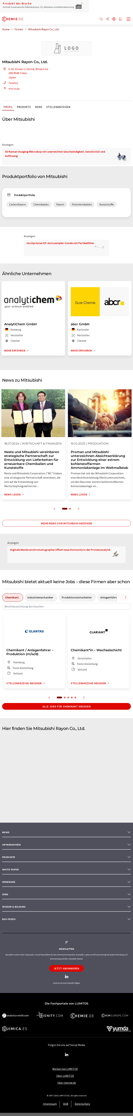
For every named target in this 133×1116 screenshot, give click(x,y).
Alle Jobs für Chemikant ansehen (66, 706)
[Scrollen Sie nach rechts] (125, 597)
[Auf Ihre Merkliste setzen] (120, 19)
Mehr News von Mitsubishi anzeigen (66, 523)
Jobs (5, 894)
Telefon (10, 83)
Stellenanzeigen (58, 107)
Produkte (24, 107)
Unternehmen (11, 844)
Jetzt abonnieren (66, 968)
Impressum (50, 1104)
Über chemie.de (66, 1082)
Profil (8, 107)
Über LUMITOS (65, 1076)
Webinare (8, 882)
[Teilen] (107, 19)
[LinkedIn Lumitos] (66, 1054)
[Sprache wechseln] (113, 19)
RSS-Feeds (9, 919)
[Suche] (101, 19)
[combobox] (66, 606)
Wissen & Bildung (14, 906)
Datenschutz (82, 1104)
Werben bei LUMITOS (65, 1069)
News (38, 107)
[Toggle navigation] (128, 19)
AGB (65, 1104)
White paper (10, 869)
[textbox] (66, 606)
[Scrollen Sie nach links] (120, 597)
